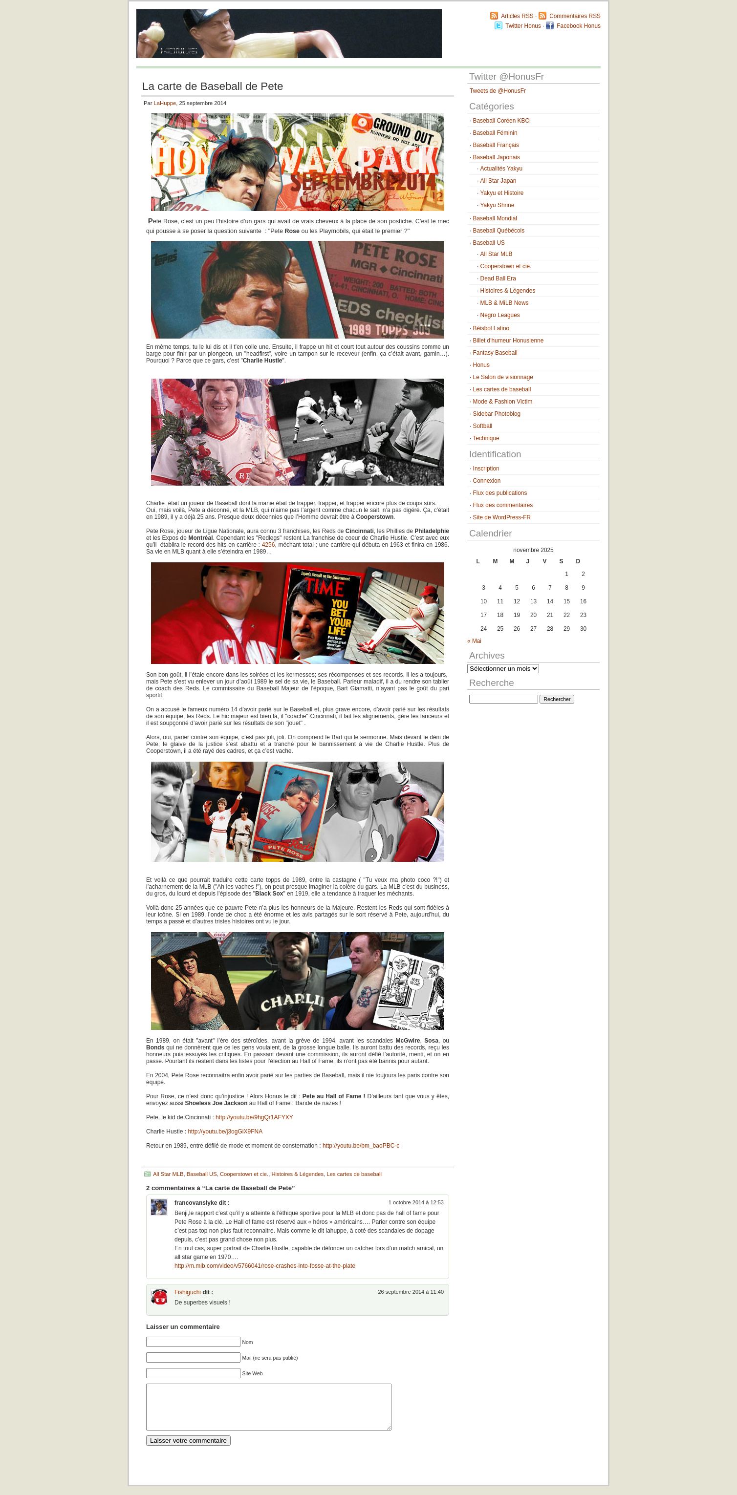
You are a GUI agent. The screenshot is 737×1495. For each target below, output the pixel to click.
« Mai (474, 641)
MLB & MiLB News (504, 302)
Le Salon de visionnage (503, 377)
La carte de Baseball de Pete (212, 86)
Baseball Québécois (498, 230)
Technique (486, 438)
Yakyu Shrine (497, 205)
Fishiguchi (187, 1292)
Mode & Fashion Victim (503, 401)
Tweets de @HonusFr (498, 90)
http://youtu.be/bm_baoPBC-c (361, 1145)
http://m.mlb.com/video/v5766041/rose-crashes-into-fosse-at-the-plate (264, 1265)
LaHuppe (165, 103)
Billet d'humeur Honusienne (508, 340)
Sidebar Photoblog (497, 413)
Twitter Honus (523, 25)
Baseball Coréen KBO (501, 120)
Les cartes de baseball (353, 1174)
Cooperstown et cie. (244, 1174)
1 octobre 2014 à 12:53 (416, 1202)
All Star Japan (498, 180)
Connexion (487, 480)
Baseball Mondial (495, 218)
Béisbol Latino (491, 328)
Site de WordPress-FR (502, 517)
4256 (268, 544)
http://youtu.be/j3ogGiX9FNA (225, 1131)
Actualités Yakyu (501, 168)
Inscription (486, 468)
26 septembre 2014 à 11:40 (411, 1292)
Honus (481, 365)
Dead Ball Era (498, 278)
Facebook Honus (579, 25)
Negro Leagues (500, 315)
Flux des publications (500, 493)
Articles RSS (517, 16)
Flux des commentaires (503, 505)
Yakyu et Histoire (502, 193)
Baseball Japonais (496, 157)
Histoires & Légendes (297, 1174)
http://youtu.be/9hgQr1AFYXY (254, 1117)
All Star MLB (168, 1174)
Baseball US (202, 1174)
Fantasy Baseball (495, 352)
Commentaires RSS (575, 16)
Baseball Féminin (495, 132)
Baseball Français (496, 145)
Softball (483, 426)
